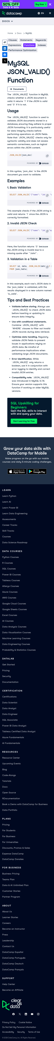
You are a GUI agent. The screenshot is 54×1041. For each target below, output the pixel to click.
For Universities (10, 842)
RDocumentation (11, 798)
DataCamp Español (12, 952)
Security (6, 676)
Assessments (9, 519)
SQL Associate (10, 720)
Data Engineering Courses (16, 644)
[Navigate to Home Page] (12, 13)
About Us (7, 911)
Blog (4, 769)
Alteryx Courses (10, 586)
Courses (6, 536)
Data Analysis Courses (14, 626)
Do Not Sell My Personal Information (19, 1027)
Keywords (41, 40)
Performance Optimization (22, 50)
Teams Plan (8, 879)
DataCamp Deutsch (12, 963)
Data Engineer (10, 714)
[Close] (50, 5)
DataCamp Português (13, 958)
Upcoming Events (11, 763)
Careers (6, 923)
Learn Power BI (10, 507)
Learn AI (6, 501)
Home (10, 33)
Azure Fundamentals (13, 737)
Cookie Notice (25, 1022)
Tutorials (6, 781)
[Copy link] (4, 42)
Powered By (38, 163)
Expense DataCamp (13, 853)
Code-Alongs (9, 775)
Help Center (8, 984)
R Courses (7, 563)
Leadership (8, 940)
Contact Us (8, 946)
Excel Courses (9, 615)
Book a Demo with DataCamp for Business (25, 804)
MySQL (28, 33)
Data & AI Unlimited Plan (15, 885)
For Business (8, 836)
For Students (8, 830)
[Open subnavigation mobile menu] (7, 21)
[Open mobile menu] (50, 13)
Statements (26, 40)
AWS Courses (9, 597)
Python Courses (10, 557)
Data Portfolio (9, 810)
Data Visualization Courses (16, 632)
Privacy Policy (8, 1022)
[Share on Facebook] (4, 54)
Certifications (9, 696)
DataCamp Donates (13, 859)
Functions (29, 45)
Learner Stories (10, 917)
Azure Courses (10, 592)
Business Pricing (10, 873)
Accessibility (8, 1032)
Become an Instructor (13, 929)
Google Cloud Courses (14, 603)
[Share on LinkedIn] (4, 48)
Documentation (10, 682)
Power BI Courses (11, 574)
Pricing (6, 670)
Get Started (8, 664)
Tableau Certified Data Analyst (18, 731)
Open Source (9, 792)
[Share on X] (4, 60)
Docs (5, 786)
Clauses (12, 40)
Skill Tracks (8, 530)
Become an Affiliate (12, 990)
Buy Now (41, 4)
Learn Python (9, 496)
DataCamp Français (13, 969)
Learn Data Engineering (14, 513)
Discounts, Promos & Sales (16, 848)
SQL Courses (9, 568)
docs (19, 33)
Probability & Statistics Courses (19, 650)
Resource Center (11, 757)
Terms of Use (34, 1032)
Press (5, 934)
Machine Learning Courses (16, 638)
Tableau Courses (11, 580)
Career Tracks (9, 525)
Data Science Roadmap (14, 542)
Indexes (42, 45)
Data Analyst (9, 708)
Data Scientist (9, 702)
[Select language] (40, 13)
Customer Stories (11, 891)
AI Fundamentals (11, 743)
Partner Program (11, 896)
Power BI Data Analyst (14, 725)
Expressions (14, 45)
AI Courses (8, 621)
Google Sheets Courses (14, 609)
